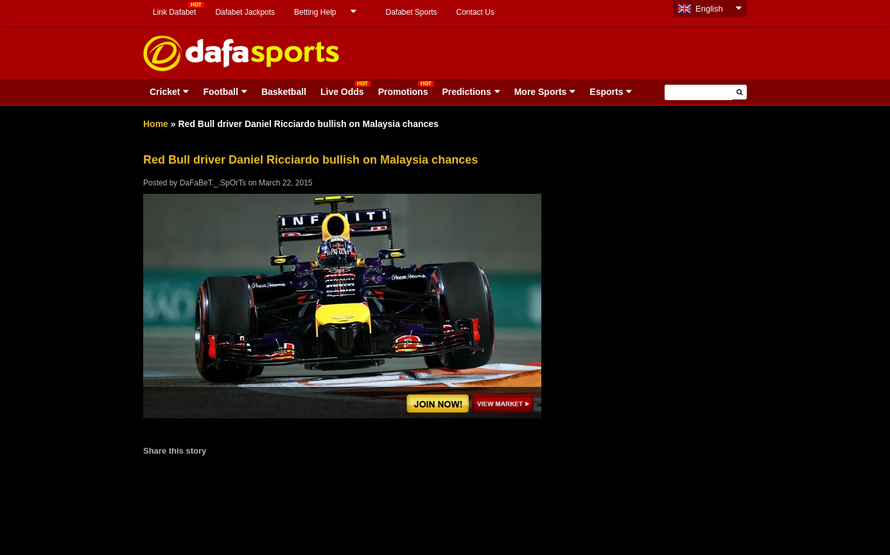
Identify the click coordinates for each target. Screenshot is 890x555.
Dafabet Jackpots (245, 12)
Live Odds (342, 92)
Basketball (283, 92)
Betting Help (315, 12)
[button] (739, 92)
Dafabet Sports (411, 12)
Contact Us (475, 12)
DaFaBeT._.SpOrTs (213, 182)
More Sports (540, 92)
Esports (606, 92)
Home (155, 124)
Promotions (403, 92)
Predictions (466, 92)
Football (220, 92)
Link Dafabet (174, 12)
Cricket (165, 92)
